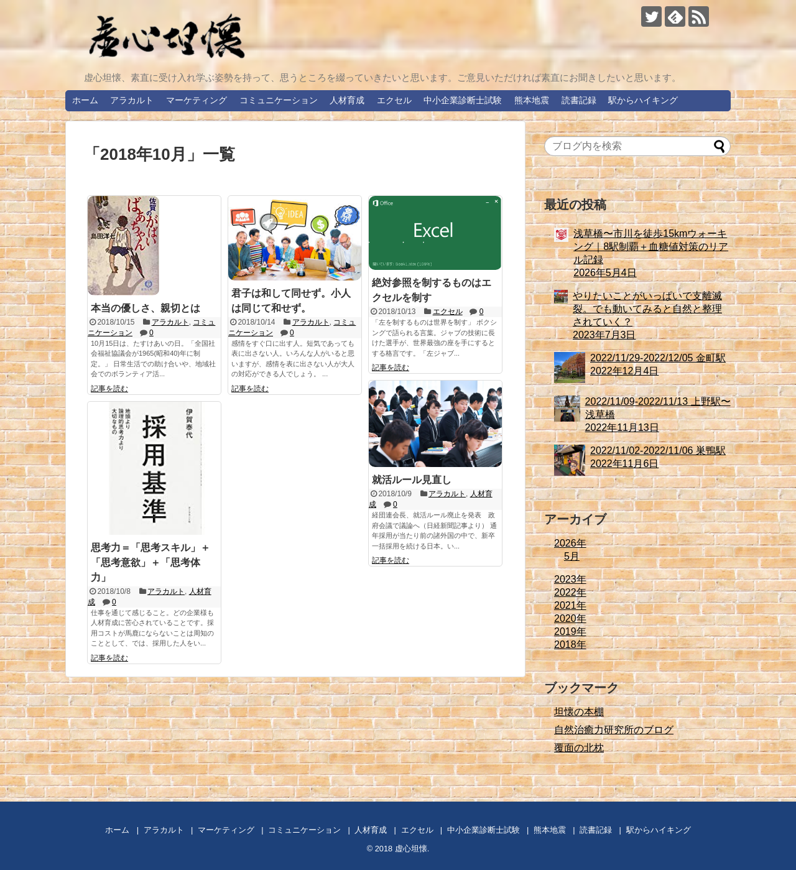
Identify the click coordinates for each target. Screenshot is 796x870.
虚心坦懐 (411, 848)
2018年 (570, 644)
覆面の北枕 (579, 748)
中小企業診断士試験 (462, 100)
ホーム (85, 100)
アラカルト (132, 100)
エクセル (394, 100)
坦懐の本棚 (579, 711)
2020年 (570, 618)
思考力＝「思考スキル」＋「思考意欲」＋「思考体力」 (150, 562)
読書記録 (579, 100)
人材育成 (347, 100)
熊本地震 (531, 100)
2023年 (570, 579)
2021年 (570, 605)
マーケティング (196, 100)
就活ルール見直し (411, 479)
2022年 (570, 592)
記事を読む (109, 388)
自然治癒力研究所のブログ (613, 729)
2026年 (570, 543)
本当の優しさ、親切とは (145, 308)
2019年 (570, 631)
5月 (572, 556)
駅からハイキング (643, 100)
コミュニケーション (278, 100)
